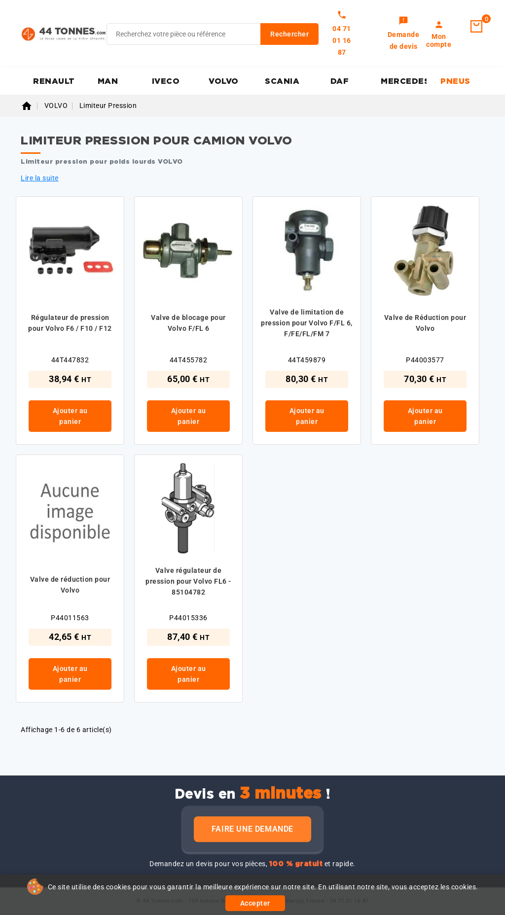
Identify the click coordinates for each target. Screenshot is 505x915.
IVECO (166, 81)
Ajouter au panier (70, 416)
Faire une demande (252, 829)
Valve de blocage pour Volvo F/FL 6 (188, 323)
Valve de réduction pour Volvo (70, 584)
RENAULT (54, 81)
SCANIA (282, 81)
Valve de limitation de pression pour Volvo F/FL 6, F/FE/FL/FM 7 (307, 323)
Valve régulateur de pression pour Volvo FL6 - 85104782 (188, 581)
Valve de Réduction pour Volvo (425, 323)
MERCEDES (404, 81)
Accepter (255, 903)
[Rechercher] (213, 34)
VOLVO (224, 81)
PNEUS (455, 81)
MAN (108, 81)
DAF (339, 81)
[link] (404, 34)
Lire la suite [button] (40, 178)
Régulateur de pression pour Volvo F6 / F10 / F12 (70, 323)
